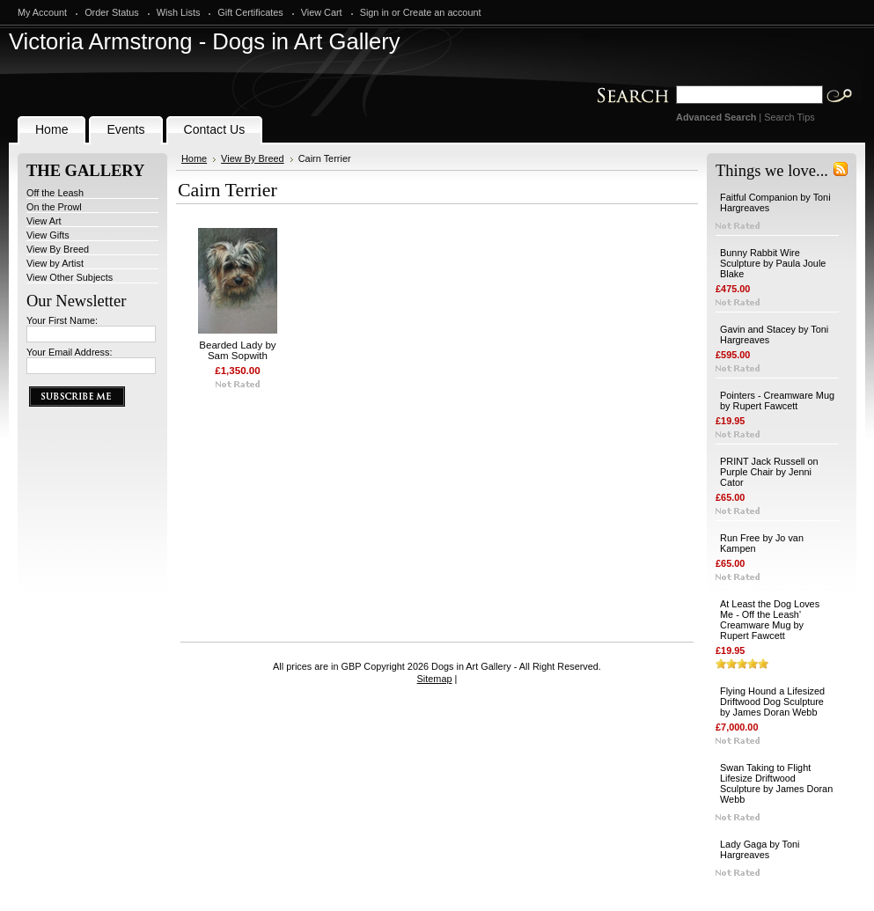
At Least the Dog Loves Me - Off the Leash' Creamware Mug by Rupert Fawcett (769, 620)
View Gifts (48, 235)
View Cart (321, 12)
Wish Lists (179, 12)
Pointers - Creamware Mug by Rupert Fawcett (777, 400)
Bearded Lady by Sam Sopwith (237, 350)
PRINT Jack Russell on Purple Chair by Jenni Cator (769, 472)
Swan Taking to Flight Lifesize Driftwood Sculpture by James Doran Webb (776, 783)
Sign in (374, 12)
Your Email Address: (69, 352)
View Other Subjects (69, 277)
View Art (44, 221)
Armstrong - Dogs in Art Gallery (204, 41)
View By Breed (57, 249)
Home (194, 158)
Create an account (442, 12)
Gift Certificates (250, 12)
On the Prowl (54, 207)
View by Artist (55, 263)
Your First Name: (62, 320)
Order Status (111, 12)
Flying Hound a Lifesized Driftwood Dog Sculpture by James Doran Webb (772, 701)
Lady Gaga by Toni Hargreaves (760, 849)
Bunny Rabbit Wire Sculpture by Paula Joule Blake (773, 263)
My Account (42, 12)
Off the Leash (55, 192)
